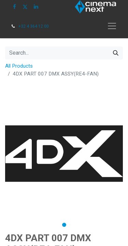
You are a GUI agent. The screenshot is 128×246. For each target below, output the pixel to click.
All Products (19, 66)
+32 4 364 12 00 (33, 26)
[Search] (116, 52)
